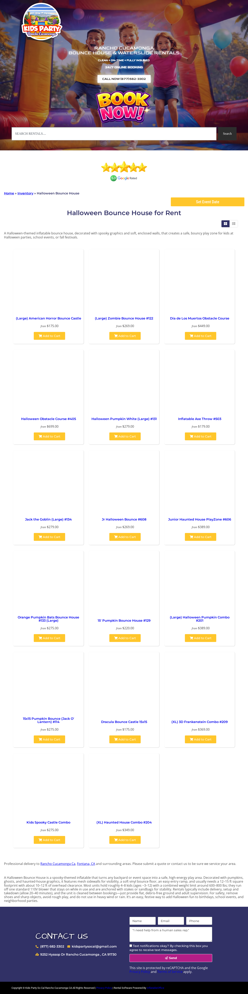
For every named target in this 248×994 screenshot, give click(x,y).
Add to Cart (49, 336)
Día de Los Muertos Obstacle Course (199, 318)
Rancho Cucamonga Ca (57, 864)
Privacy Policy (139, 971)
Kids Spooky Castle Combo (48, 822)
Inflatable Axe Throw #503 (199, 419)
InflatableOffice (155, 987)
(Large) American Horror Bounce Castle (48, 318)
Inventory (25, 193)
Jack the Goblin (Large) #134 (48, 519)
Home (9, 193)
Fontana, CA (86, 864)
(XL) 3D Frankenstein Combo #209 (199, 722)
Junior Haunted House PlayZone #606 (199, 519)
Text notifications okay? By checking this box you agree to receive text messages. (168, 948)
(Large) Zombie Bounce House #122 (124, 318)
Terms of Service (169, 971)
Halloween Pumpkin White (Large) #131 (124, 419)
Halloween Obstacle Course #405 (48, 419)
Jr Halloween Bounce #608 (124, 519)
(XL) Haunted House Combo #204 (124, 822)
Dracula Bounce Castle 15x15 (124, 722)
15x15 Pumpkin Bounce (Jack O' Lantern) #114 (48, 720)
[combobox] (113, 133)
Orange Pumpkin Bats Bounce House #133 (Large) (48, 618)
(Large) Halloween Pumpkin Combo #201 (200, 618)
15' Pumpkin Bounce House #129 (124, 620)
